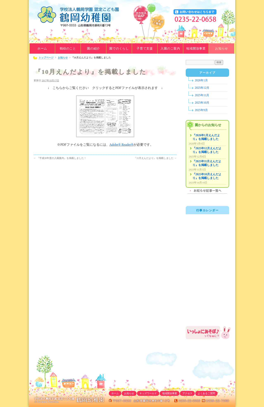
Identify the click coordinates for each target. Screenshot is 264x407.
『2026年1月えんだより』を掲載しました (206, 137)
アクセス (187, 393)
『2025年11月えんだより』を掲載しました (207, 163)
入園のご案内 (170, 48)
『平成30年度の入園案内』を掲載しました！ (60, 158)
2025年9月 (201, 110)
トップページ (46, 57)
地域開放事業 (196, 48)
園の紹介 (93, 48)
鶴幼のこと (68, 48)
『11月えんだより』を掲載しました (155, 158)
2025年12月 (202, 87)
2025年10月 (202, 102)
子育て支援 (145, 48)
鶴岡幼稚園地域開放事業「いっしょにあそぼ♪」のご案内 (208, 332)
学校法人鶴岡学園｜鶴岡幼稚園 (79, 16)
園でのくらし (119, 48)
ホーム (42, 48)
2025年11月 (202, 95)
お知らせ (221, 48)
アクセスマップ (140, 24)
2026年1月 (201, 80)
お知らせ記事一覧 (207, 191)
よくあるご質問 (157, 28)
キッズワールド (148, 393)
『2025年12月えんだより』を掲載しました (207, 150)
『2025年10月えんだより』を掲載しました (207, 176)
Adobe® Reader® (121, 144)
